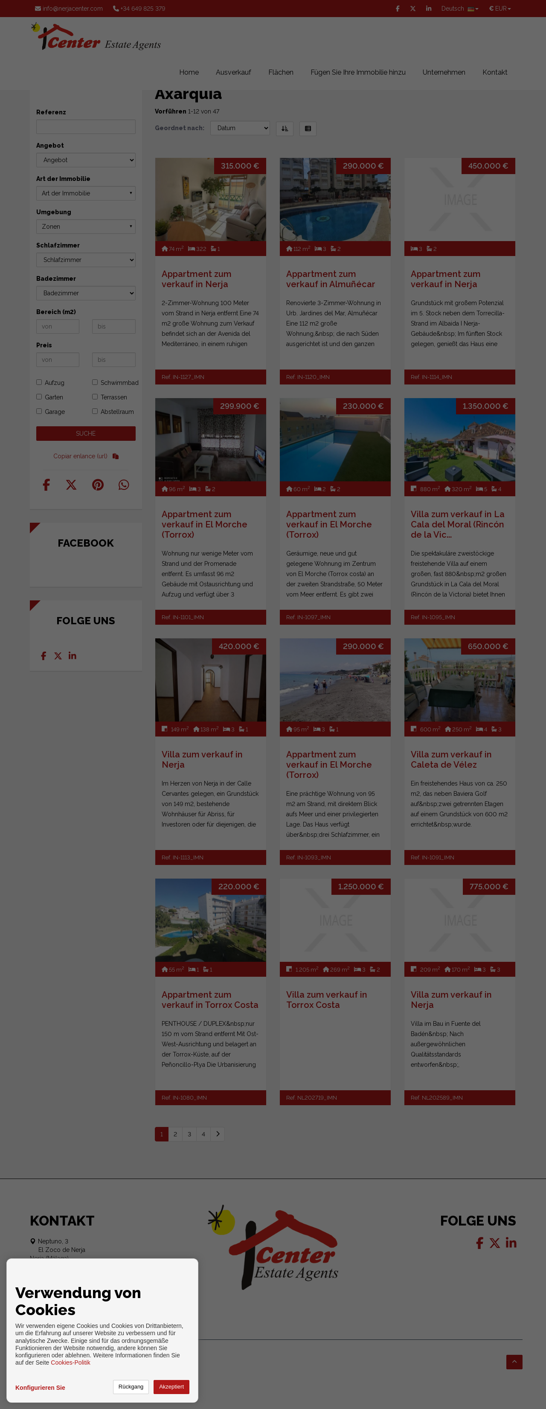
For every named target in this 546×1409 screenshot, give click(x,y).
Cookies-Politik (70, 1362)
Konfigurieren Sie (40, 1387)
